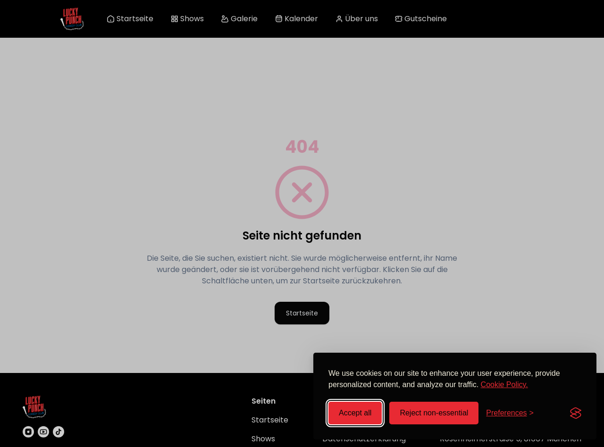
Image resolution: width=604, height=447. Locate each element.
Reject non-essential (434, 413)
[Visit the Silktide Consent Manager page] (575, 413)
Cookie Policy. (504, 385)
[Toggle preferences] (510, 413)
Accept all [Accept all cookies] (355, 413)
